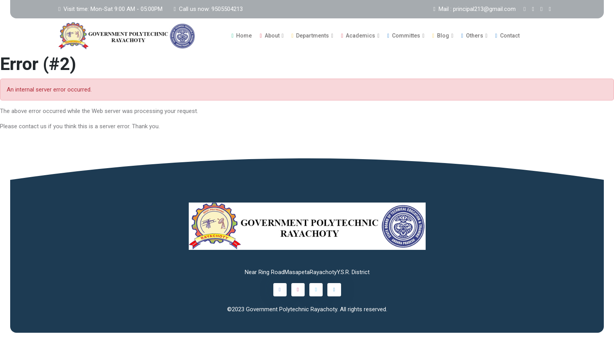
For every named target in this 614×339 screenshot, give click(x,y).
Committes (403, 35)
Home (241, 35)
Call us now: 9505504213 (207, 9)
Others (472, 35)
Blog (440, 35)
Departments (310, 35)
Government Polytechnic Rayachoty (291, 309)
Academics (358, 35)
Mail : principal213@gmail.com (474, 9)
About (269, 35)
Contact (507, 35)
